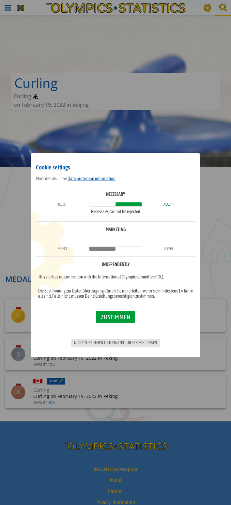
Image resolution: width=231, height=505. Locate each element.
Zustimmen (116, 317)
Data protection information (92, 178)
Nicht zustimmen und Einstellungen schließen (115, 342)
